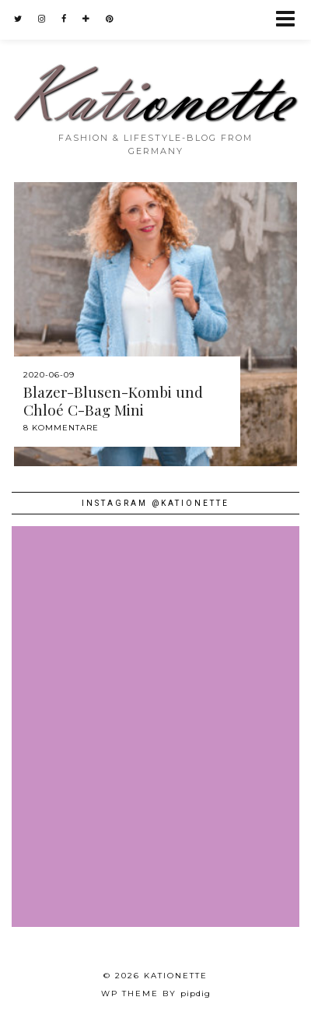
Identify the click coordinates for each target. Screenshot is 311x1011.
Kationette (176, 976)
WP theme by (156, 993)
